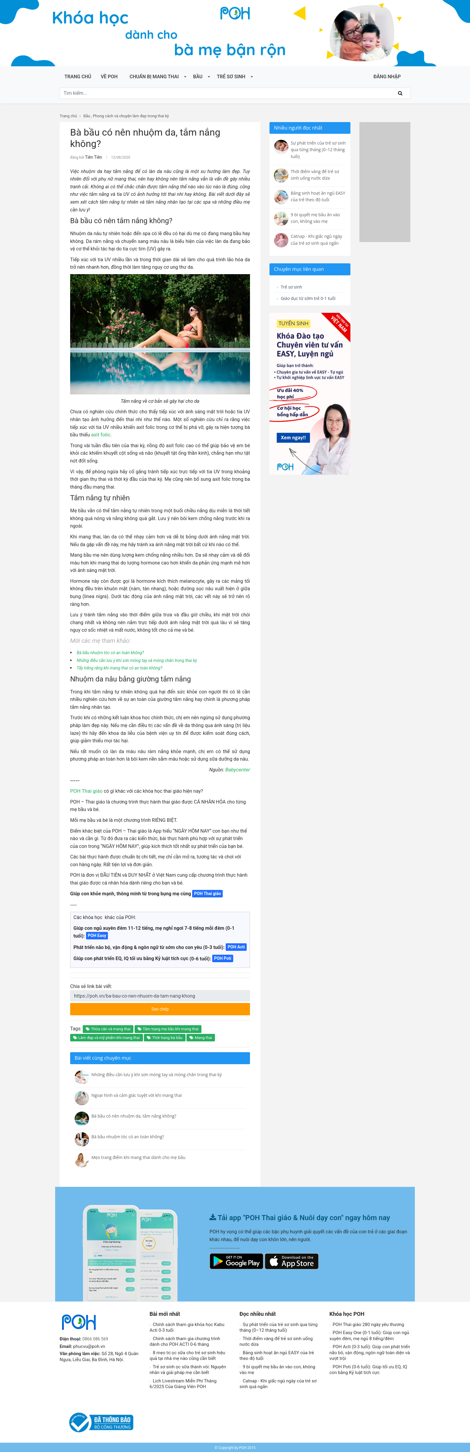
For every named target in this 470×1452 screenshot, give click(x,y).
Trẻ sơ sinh (231, 76)
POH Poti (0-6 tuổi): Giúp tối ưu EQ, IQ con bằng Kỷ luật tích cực (368, 1369)
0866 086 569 (96, 1338)
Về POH (109, 76)
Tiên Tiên (92, 157)
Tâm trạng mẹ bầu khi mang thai (168, 1028)
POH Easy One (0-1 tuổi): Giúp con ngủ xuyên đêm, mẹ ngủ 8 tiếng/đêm (369, 1334)
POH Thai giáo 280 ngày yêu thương (366, 1323)
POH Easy (97, 934)
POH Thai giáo (85, 790)
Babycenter (238, 769)
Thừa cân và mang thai (108, 1028)
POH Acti (236, 946)
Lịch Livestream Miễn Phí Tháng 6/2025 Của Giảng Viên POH (183, 1383)
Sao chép (183, 1006)
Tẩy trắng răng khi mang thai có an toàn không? (125, 667)
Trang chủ (77, 76)
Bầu (197, 76)
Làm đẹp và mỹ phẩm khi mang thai (106, 1036)
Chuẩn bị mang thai (154, 76)
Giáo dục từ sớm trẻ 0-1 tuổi (305, 303)
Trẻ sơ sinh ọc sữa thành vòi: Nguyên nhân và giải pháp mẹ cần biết (188, 1369)
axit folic (100, 434)
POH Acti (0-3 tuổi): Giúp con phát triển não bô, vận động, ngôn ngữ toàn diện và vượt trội (369, 1351)
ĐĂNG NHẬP (387, 76)
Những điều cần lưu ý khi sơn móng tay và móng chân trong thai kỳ (145, 659)
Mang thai (200, 1036)
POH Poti (222, 957)
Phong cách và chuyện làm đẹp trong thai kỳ (131, 116)
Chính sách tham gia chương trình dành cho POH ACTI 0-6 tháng (185, 1340)
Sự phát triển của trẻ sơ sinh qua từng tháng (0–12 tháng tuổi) (278, 1326)
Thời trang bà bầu (164, 1036)
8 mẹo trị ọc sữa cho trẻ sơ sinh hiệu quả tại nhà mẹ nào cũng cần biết (187, 1355)
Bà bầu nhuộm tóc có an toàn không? (115, 651)
